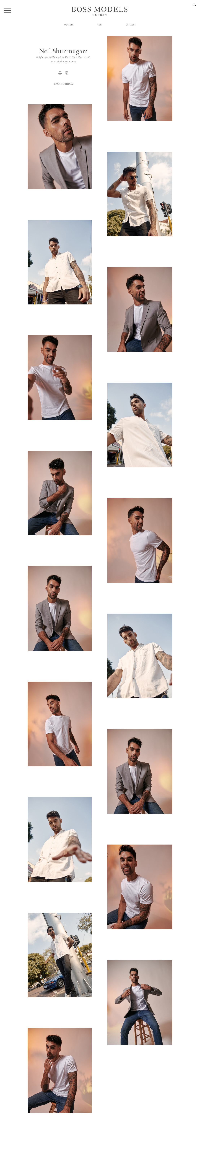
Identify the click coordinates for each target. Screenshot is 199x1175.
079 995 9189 (133, 1156)
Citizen (130, 24)
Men (99, 24)
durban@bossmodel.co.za (168, 1156)
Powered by (98, 1172)
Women (68, 24)
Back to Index (63, 83)
